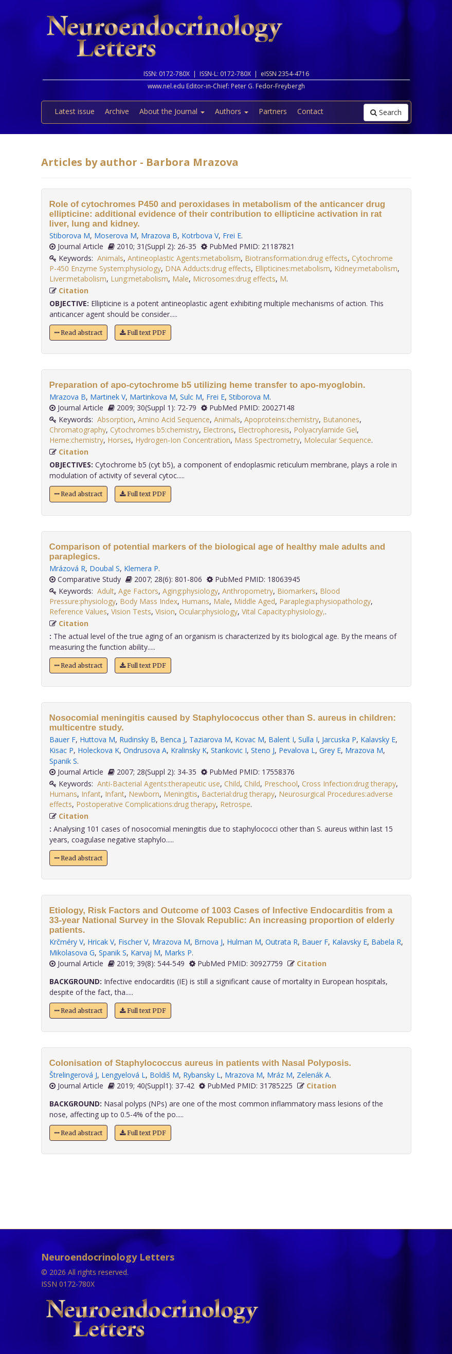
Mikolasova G (72, 952)
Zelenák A (313, 1075)
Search (386, 112)
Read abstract (78, 332)
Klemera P (141, 568)
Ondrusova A (145, 750)
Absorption (115, 419)
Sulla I (308, 739)
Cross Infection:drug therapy (349, 783)
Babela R (386, 942)
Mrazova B (159, 235)
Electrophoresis (264, 430)
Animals (110, 258)
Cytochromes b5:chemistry (154, 430)
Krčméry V (66, 942)
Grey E (330, 750)
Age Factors (138, 591)
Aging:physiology (190, 591)
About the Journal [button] (172, 111)
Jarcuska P (339, 739)
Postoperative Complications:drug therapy (146, 804)
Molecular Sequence (337, 440)
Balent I (281, 739)
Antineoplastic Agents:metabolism (184, 258)
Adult (105, 591)
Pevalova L (297, 750)
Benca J (172, 739)
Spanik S (63, 761)
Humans (195, 601)
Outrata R (281, 942)
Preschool (281, 783)
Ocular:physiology (208, 611)
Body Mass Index (148, 601)
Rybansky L (202, 1075)
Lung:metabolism (139, 279)
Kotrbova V (200, 235)
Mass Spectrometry (267, 440)
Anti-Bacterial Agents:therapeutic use (158, 783)
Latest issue (75, 111)
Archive (117, 111)
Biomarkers (296, 591)
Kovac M (249, 739)
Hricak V (100, 942)
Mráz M (280, 1075)
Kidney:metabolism (365, 268)
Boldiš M (164, 1075)
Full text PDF (143, 332)
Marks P (178, 952)
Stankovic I (229, 750)
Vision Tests (131, 611)
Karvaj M (145, 952)
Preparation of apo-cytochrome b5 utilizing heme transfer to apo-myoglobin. (207, 385)
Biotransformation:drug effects (296, 258)
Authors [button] (231, 111)
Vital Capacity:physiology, (283, 611)
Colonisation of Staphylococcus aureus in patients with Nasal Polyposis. (200, 1063)
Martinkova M (153, 397)
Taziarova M (210, 739)
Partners (273, 111)
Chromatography (77, 430)
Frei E (232, 235)
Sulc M (191, 397)
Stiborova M (69, 235)
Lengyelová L (123, 1075)
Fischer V (133, 942)
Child (232, 783)
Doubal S (104, 568)
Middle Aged (254, 601)
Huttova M (97, 739)
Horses (119, 440)
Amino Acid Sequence (174, 419)
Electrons (218, 430)
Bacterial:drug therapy (238, 794)
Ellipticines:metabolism (292, 268)
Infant (91, 794)
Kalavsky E (377, 739)
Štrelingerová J (73, 1075)
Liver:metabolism (77, 279)
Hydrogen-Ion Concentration (182, 440)
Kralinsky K (189, 750)
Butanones (341, 419)
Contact (310, 111)
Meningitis (180, 794)
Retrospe (235, 804)
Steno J (263, 750)
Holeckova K (98, 750)
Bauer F (62, 739)
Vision (165, 611)
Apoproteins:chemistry (281, 419)
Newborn (144, 794)
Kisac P (61, 750)
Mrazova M (364, 750)
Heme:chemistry (76, 440)
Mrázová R (67, 568)
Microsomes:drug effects (234, 279)
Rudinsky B (137, 739)
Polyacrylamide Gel (325, 430)
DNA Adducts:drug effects (208, 268)
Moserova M (115, 235)
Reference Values (78, 611)
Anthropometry (247, 591)
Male (180, 279)
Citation (73, 290)
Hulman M (244, 942)
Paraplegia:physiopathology (325, 601)
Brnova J (208, 942)
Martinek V (107, 397)
